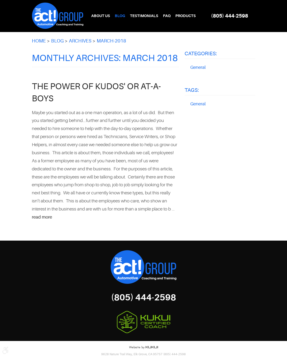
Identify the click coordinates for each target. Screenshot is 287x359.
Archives (80, 41)
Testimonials (144, 16)
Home (39, 41)
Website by (143, 347)
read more (42, 217)
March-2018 (111, 41)
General (198, 67)
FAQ (167, 16)
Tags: (192, 90)
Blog (120, 16)
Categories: (201, 53)
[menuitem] (100, 16)
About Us (100, 16)
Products (185, 16)
